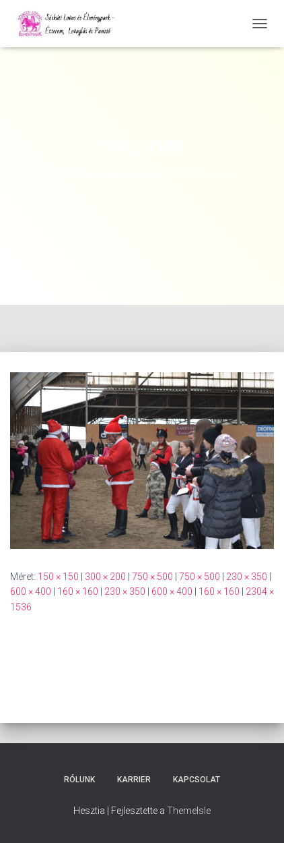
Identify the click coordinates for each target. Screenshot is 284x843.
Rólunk (79, 779)
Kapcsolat (196, 779)
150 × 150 (58, 576)
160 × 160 (77, 591)
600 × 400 (30, 591)
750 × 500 (152, 576)
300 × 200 (105, 576)
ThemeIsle (189, 810)
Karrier (134, 779)
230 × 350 (246, 576)
